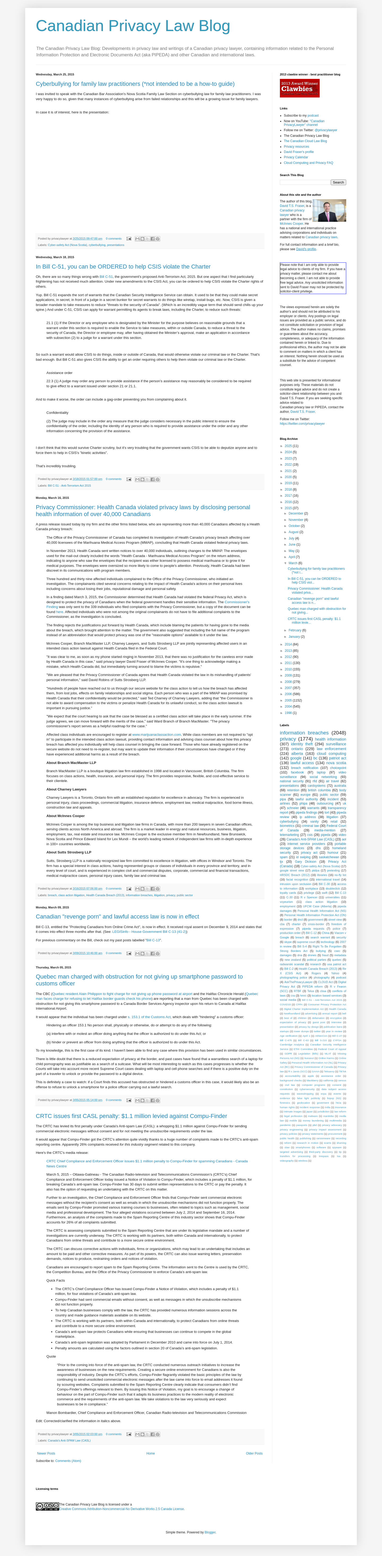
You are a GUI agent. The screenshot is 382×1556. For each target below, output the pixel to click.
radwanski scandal (292, 964)
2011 (289, 663)
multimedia (335, 1120)
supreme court (306, 941)
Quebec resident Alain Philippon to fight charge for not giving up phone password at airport (122, 994)
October (295, 526)
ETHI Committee (303, 1049)
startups (284, 1031)
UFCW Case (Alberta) (317, 906)
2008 (289, 682)
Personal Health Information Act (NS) (322, 910)
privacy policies (288, 1133)
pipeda (325, 835)
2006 (289, 694)
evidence (285, 1098)
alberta (297, 753)
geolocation (303, 1102)
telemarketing (289, 835)
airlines (285, 803)
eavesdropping (305, 1093)
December (296, 513)
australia (340, 786)
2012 (289, 657)
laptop (321, 772)
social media (288, 999)
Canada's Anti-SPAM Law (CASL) (69, 1440)
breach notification (304, 768)
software (321, 1147)
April (292, 557)
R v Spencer (309, 897)
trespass (323, 1156)
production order (290, 932)
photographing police (293, 977)
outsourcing (325, 803)
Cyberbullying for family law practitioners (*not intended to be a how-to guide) (135, 83)
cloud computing (331, 753)
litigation (159, 895)
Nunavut (309, 1058)
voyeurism (286, 901)
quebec (336, 959)
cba (282, 924)
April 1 (306, 1035)
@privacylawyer (326, 130)
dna (299, 955)
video (342, 835)
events (337, 1093)
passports (301, 1125)
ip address (307, 817)
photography (322, 977)
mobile (293, 1120)
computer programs (313, 1084)
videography (287, 1160)
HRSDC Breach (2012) (295, 875)
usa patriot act (336, 964)
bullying (321, 951)
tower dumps (301, 1031)
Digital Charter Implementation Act (304, 1008)
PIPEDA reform (312, 986)
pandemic (285, 1125)
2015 (289, 508)
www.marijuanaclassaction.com (156, 735)
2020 (289, 477)
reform (288, 1142)
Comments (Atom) (68, 1461)
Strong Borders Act (293, 951)
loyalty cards (288, 892)
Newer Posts (46, 1453)
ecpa (323, 1093)
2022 (289, 464)
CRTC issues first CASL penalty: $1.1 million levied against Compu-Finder (131, 1116)
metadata (340, 955)
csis (310, 835)
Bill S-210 (321, 1040)
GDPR (288, 1053)
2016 (289, 502)
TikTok (342, 1071)
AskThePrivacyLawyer (298, 982)
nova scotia (336, 763)
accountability (292, 1075)
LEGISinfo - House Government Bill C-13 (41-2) (149, 932)
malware (313, 1116)
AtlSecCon (321, 1035)
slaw (286, 1147)
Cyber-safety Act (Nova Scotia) (67, 244)
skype (288, 941)
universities (332, 897)
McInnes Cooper (291, 224)
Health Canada (337, 1008)
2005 (289, 700)
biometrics (287, 826)
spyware (337, 1147)
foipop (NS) (334, 1098)
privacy (170, 895)
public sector (185, 895)
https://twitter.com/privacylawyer (302, 424)
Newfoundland (292, 1013)
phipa (303, 803)
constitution (286, 1089)
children (302, 1018)
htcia (338, 1102)
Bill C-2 (289, 968)
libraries (322, 875)
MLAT (328, 1053)
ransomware (323, 1138)
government (315, 919)
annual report (329, 1013)
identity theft (302, 744)
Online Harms (326, 1058)
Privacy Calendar (296, 157)
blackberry (312, 1080)
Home (150, 1453)
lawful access (302, 763)
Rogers (316, 973)
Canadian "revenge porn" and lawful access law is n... (313, 600)
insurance (340, 1107)
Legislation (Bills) (308, 1053)
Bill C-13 (153, 940)
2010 (289, 669)
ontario (297, 749)
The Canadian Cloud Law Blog (305, 141)
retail (334, 821)
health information (330, 739)
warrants (313, 808)
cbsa (323, 991)
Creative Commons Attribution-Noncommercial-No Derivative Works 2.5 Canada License (121, 1509)
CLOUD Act (325, 982)
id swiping (303, 857)
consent (336, 1084)
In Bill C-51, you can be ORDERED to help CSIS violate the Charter (123, 266)
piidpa (315, 870)
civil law (290, 1084)
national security (292, 781)
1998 (289, 713)
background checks (291, 1080)
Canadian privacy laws (321, 237)
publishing (305, 1138)
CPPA (299, 1004)
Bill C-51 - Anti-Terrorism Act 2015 (69, 485)
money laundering (313, 1120)
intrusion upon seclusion (295, 884)
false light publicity (308, 1098)
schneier (293, 808)
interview (336, 1022)
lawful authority (307, 799)
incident (333, 799)
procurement (335, 1133)
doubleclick (333, 888)
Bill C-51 (106, 277)
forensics (285, 1102)
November (296, 520)
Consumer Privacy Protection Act (327, 1004)
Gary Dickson (305, 862)
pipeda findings (306, 812)
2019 (289, 483)
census (342, 1080)
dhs (318, 848)
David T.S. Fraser (292, 206)
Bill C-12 (311, 932)
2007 (289, 688)
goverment (323, 1102)
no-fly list (340, 875)
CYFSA (337, 1040)
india (327, 1107)
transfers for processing (295, 1156)
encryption (336, 1018)
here (59, 612)
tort (326, 812)
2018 (289, 489)
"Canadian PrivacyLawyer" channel (304, 123)
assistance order (331, 1075)
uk (344, 803)
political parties (316, 959)
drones (312, 955)
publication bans (333, 1026)
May (292, 551)
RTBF (297, 991)
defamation (318, 1018)
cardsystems (316, 786)
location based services (327, 995)
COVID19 (285, 1004)
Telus (310, 991)
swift (325, 892)
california (328, 1080)
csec (337, 951)
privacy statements (312, 1133)
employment (288, 906)
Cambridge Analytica (292, 1044)
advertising (311, 1013)
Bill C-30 (324, 884)
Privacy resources (296, 146)
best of (288, 1018)
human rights (287, 1107)
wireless (302, 1160)
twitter (317, 1031)
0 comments (113, 238)
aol (344, 839)
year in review (334, 1031)
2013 (289, 651)
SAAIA (315, 1071)
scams (327, 1142)
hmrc (303, 995)
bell (344, 1013)
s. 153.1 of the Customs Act (149, 1017)
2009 (289, 675)
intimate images (293, 1111)
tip (340, 1151)
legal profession (293, 1116)
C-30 (289, 897)
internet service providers (306, 844)
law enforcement (331, 749)
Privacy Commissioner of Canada (313, 1066)
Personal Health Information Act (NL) (312, 1062)
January (295, 637)
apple (311, 1075)
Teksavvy (329, 1071)
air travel (332, 781)
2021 (289, 471)
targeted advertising (291, 1151)
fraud (325, 955)
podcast (313, 115)
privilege (309, 892)
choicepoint (338, 768)
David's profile (306, 249)
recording (341, 1138)
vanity (314, 821)
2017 (289, 496)
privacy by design (309, 1026)
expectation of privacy (293, 1022)
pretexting (333, 870)
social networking (323, 777)
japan (309, 1111)
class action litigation (71, 895)
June (292, 544)
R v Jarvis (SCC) (297, 1071)
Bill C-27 (337, 1035)
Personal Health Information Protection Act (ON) (315, 915)
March (293, 563)
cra (293, 995)
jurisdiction (323, 1111)
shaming (341, 1142)
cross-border (316, 924)
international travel (328, 879)
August (294, 532)
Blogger (210, 1532)
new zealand (293, 959)
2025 (289, 446)
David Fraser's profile (299, 152)
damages (286, 955)
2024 (289, 452)
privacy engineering (291, 1129)
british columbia (319, 790)
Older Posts (254, 1453)
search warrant (320, 937)
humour (333, 852)
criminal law (310, 826)
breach (52, 895)
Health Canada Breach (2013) (105, 895)
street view (335, 919)
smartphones (303, 1147)
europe (305, 795)
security (341, 937)
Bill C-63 (303, 1040)
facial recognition (297, 879)
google (296, 758)
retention (293, 790)
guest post (318, 1022)
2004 (289, 706)
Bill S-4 (302, 946)
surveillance (336, 744)
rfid (314, 781)
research (315, 964)
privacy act (309, 852)
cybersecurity (307, 1089)
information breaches (139, 895)
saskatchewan (329, 857)
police (336, 928)
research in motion (308, 1142)
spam (284, 857)
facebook (297, 772)
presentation (287, 1026)
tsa (338, 1156)
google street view (292, 870)
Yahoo (335, 973)
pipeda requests (313, 928)
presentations (115, 244)
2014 (289, 644)
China (325, 932)
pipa (283, 799)
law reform (340, 1111)
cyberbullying (97, 244)
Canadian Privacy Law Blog (133, 26)
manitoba (328, 1116)
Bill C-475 (286, 1040)
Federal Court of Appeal (332, 1049)
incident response (310, 1107)
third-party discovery (321, 1151)
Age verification (289, 1035)
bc (315, 758)
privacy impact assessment (325, 1129)
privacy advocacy (332, 1125)
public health (287, 1138)
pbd (314, 1125)
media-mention (324, 830)
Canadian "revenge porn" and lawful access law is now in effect (117, 916)
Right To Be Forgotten (326, 946)
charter (296, 924)
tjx (281, 862)
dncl (300, 919)
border (288, 919)
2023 (289, 458)
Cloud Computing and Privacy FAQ (308, 163)
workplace (311, 888)
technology (328, 941)
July (292, 538)
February (295, 630)
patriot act (337, 758)
